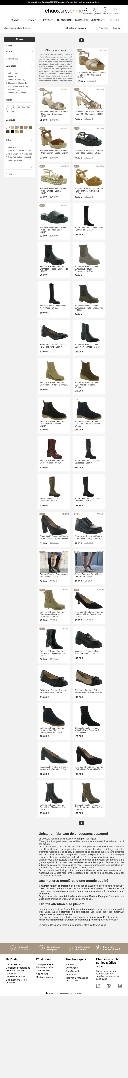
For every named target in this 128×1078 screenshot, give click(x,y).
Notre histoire (42, 1074)
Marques (80, 20)
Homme (31, 20)
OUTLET (114, 20)
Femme (14, 20)
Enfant (47, 20)
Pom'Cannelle (73, 1075)
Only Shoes (72, 1071)
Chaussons (64, 20)
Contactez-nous (14, 1068)
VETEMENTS (97, 20)
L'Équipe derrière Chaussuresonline (45, 1069)
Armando (70, 1068)
